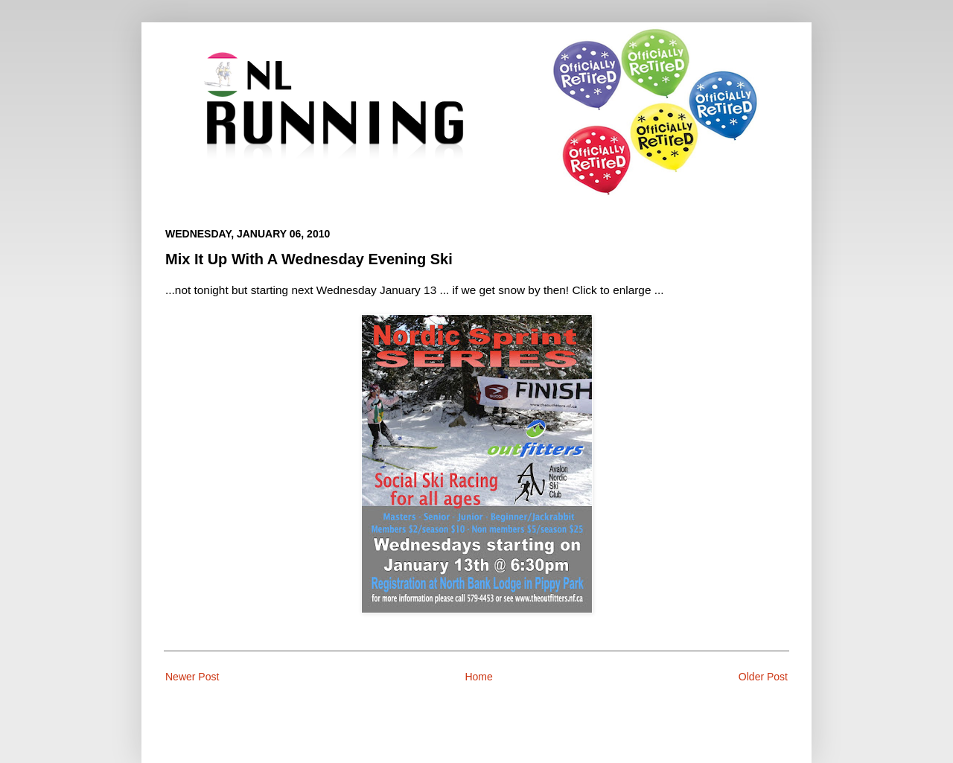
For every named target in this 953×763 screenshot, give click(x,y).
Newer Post (192, 677)
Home (478, 677)
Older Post (763, 677)
